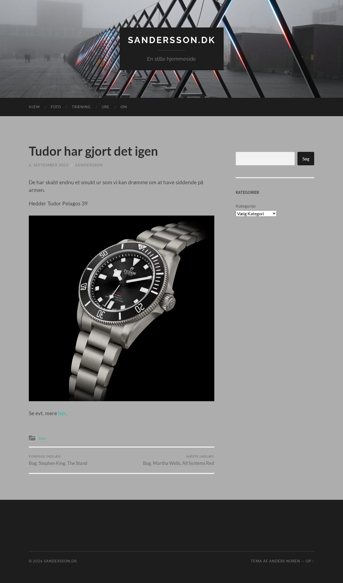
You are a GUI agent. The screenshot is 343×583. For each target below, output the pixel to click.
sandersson (89, 165)
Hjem (34, 107)
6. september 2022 (49, 165)
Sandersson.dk (171, 40)
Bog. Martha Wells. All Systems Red (178, 460)
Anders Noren (284, 561)
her (62, 413)
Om (123, 107)
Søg (305, 158)
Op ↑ (310, 561)
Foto (56, 107)
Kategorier (246, 205)
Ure (105, 107)
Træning (81, 107)
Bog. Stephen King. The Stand (58, 460)
